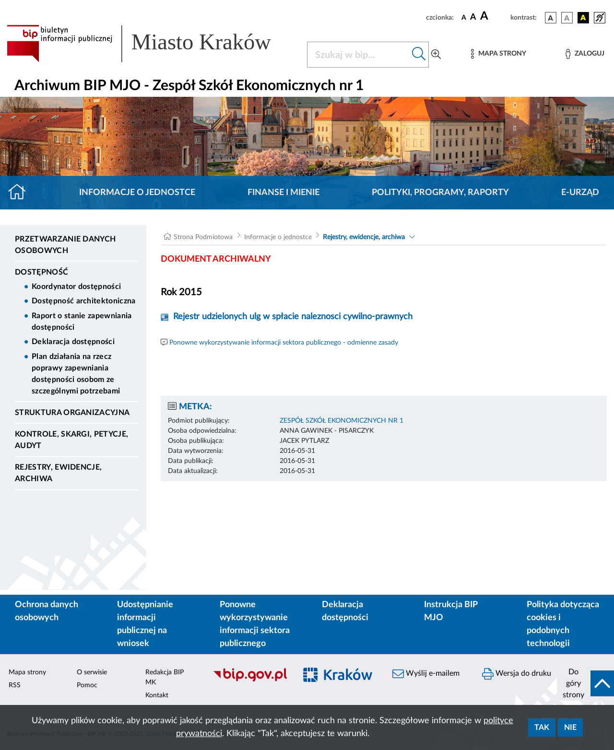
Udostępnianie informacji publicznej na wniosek (145, 624)
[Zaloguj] (585, 54)
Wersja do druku (516, 674)
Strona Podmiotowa (203, 237)
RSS (15, 685)
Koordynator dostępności (76, 286)
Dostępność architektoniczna (84, 301)
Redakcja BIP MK (164, 677)
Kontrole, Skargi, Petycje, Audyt (71, 440)
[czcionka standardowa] (463, 17)
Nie (570, 727)
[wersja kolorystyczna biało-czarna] (567, 18)
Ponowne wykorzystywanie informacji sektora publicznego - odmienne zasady (283, 342)
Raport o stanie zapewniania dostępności (82, 321)
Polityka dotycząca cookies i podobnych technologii (563, 624)
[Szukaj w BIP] (358, 55)
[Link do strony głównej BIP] (151, 44)
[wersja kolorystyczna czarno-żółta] (583, 18)
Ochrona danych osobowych (46, 611)
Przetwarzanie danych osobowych (65, 244)
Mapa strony (27, 672)
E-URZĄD (580, 192)
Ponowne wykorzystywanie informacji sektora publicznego (255, 624)
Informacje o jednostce (137, 192)
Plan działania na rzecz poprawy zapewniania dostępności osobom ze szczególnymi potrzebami (76, 374)
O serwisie (92, 672)
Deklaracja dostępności (73, 342)
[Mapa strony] (498, 54)
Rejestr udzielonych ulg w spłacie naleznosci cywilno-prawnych (293, 316)
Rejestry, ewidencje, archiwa (58, 473)
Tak (541, 727)
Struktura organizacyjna (72, 412)
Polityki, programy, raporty (440, 192)
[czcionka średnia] (473, 17)
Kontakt (156, 695)
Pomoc (87, 685)
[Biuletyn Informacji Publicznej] (249, 680)
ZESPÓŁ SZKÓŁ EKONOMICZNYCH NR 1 (341, 420)
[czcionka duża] (493, 16)
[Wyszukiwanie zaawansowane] (436, 54)
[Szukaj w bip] (419, 55)
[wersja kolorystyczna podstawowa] (550, 18)
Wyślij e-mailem (426, 674)
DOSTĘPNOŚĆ (41, 272)
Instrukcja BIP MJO (450, 611)
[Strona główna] (21, 193)
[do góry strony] (585, 683)
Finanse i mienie (283, 192)
